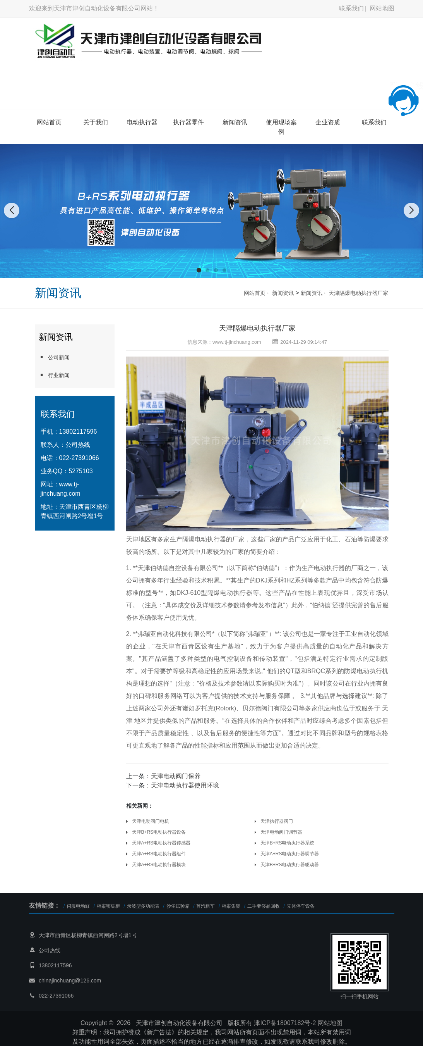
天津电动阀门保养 (175, 776)
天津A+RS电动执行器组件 (159, 853)
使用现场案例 (281, 127)
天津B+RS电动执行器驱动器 (289, 864)
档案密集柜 (108, 906)
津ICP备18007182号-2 (285, 1023)
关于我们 (95, 122)
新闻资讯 (235, 122)
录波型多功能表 (143, 906)
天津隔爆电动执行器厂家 (358, 293)
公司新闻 (54, 357)
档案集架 (231, 906)
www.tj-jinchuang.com (236, 342)
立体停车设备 (301, 906)
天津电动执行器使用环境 (185, 785)
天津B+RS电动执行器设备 (159, 832)
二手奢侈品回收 (263, 906)
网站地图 (382, 8)
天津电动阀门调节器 (281, 832)
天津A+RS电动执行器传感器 (161, 843)
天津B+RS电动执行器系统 (287, 843)
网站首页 (49, 122)
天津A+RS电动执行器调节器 (289, 853)
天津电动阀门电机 (150, 821)
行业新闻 (54, 375)
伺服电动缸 (78, 906)
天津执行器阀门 (276, 821)
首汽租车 (205, 906)
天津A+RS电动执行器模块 (159, 864)
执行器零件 (188, 122)
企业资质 (327, 122)
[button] (199, 270)
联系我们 (351, 8)
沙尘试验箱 (178, 906)
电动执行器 (142, 122)
